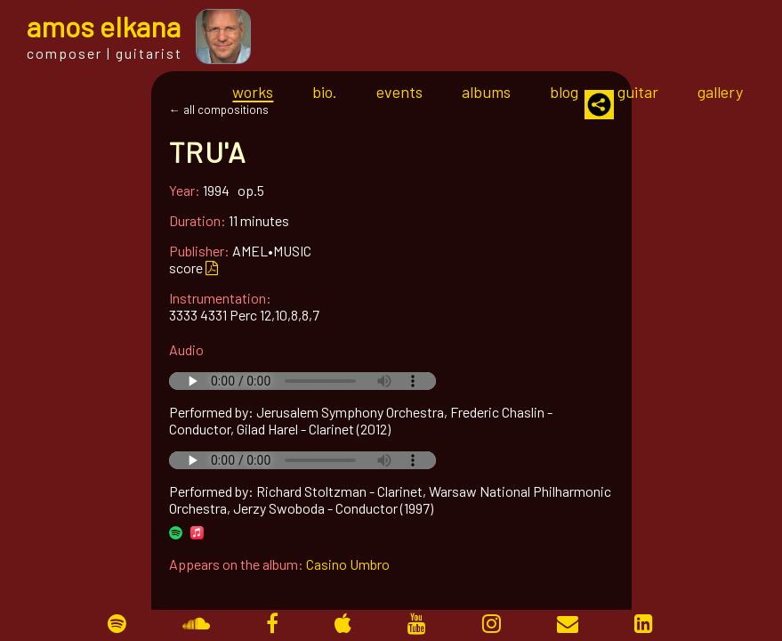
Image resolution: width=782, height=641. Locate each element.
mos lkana (104, 26)
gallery (720, 91)
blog (564, 91)
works (252, 91)
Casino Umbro (348, 564)
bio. (324, 91)
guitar (637, 91)
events (399, 91)
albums (486, 91)
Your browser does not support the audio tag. (302, 381)
